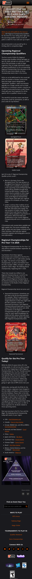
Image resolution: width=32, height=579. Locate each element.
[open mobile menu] (28, 3)
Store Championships (16, 539)
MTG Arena (16, 516)
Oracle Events (19, 440)
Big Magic (19, 437)
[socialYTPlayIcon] (18, 549)
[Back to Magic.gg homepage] (7, 3)
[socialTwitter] (9, 549)
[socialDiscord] (27, 549)
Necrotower (16, 450)
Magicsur (18, 452)
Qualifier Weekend (16, 535)
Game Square (19, 442)
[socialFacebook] (5, 549)
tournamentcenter (10, 427)
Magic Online (16, 525)
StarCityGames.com (15, 419)
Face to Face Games (17, 422)
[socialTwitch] (13, 549)
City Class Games (15, 445)
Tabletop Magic (16, 521)
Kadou (12, 434)
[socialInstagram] (22, 549)
